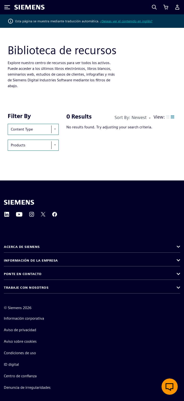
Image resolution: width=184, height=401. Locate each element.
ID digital (11, 364)
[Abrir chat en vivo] (169, 386)
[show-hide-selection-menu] (54, 129)
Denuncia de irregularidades (27, 387)
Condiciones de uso (20, 353)
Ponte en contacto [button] (23, 274)
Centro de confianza (20, 376)
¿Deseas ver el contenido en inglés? (126, 21)
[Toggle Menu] (7, 7)
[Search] (154, 7)
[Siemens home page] (19, 202)
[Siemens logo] (29, 7)
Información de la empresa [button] (31, 260)
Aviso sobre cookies (20, 341)
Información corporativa (24, 318)
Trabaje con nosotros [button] (26, 287)
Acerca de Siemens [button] (22, 247)
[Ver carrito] (166, 7)
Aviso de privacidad (20, 330)
